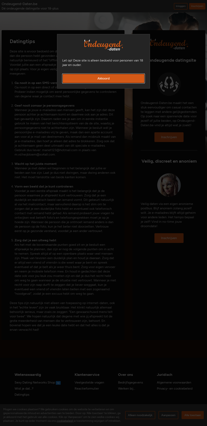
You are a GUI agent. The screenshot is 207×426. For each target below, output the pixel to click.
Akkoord (103, 78)
